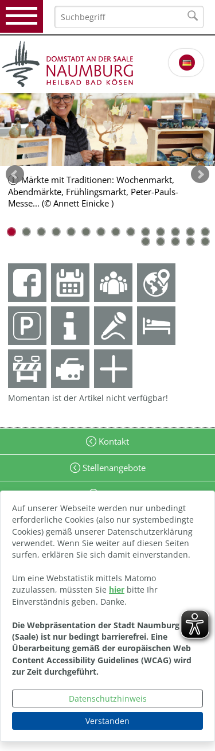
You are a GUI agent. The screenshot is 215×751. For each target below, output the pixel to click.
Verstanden (107, 720)
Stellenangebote (113, 467)
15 (145, 241)
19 (205, 241)
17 (175, 241)
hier (116, 589)
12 (175, 231)
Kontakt (112, 441)
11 (160, 231)
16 (160, 241)
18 (190, 241)
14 (205, 231)
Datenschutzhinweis (108, 698)
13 (190, 231)
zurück (15, 174)
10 (145, 231)
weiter (200, 174)
